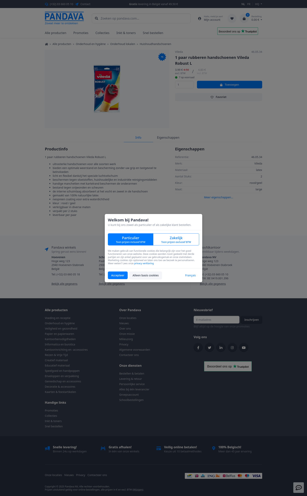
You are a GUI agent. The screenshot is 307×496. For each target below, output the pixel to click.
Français (190, 275)
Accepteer (117, 275)
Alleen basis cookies (146, 275)
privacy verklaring (144, 263)
